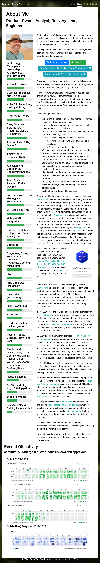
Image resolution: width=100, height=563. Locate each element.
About (79, 4)
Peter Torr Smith (15, 4)
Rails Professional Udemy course (63, 405)
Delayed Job (81, 227)
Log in (95, 4)
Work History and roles (56, 62)
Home (72, 4)
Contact (87, 4)
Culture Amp (42, 288)
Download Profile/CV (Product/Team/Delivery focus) (65, 68)
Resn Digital (45, 315)
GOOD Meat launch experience (60, 324)
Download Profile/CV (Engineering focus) (65, 74)
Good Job (76, 231)
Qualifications (77, 62)
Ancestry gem (60, 215)
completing (67, 402)
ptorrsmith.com (74, 411)
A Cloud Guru (61, 270)
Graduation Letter (45, 396)
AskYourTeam (43, 199)
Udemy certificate (45, 267)
